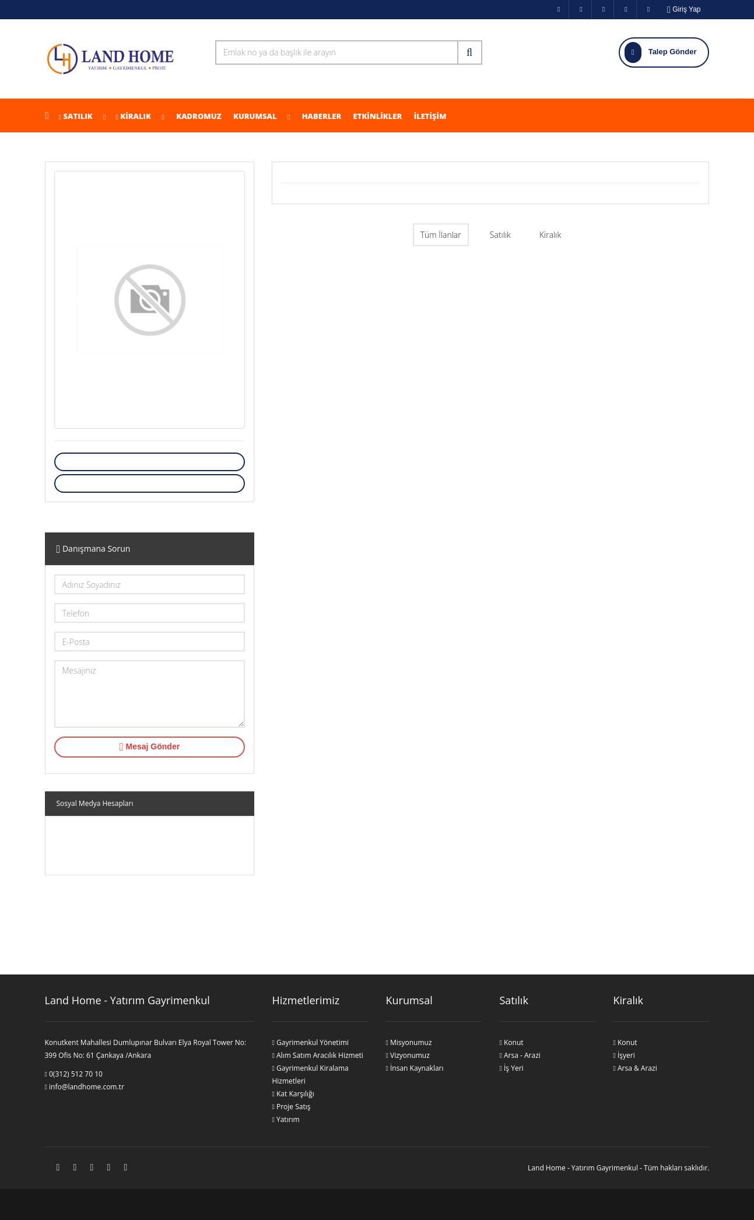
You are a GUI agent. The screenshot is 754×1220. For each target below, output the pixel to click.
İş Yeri (511, 1068)
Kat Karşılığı (293, 1094)
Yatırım (285, 1119)
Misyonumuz (408, 1042)
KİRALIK (135, 116)
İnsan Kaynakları (414, 1068)
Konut (511, 1042)
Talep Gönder (661, 52)
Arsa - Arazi (519, 1055)
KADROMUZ (198, 116)
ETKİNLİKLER (376, 116)
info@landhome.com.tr (84, 1087)
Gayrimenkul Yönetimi (310, 1042)
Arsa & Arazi (635, 1068)
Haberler (320, 116)
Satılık (78, 116)
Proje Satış (291, 1107)
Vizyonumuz (407, 1055)
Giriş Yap (683, 9)
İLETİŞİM (429, 116)
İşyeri (623, 1055)
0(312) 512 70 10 (74, 1074)
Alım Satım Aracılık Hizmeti (317, 1055)
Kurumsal (261, 116)
